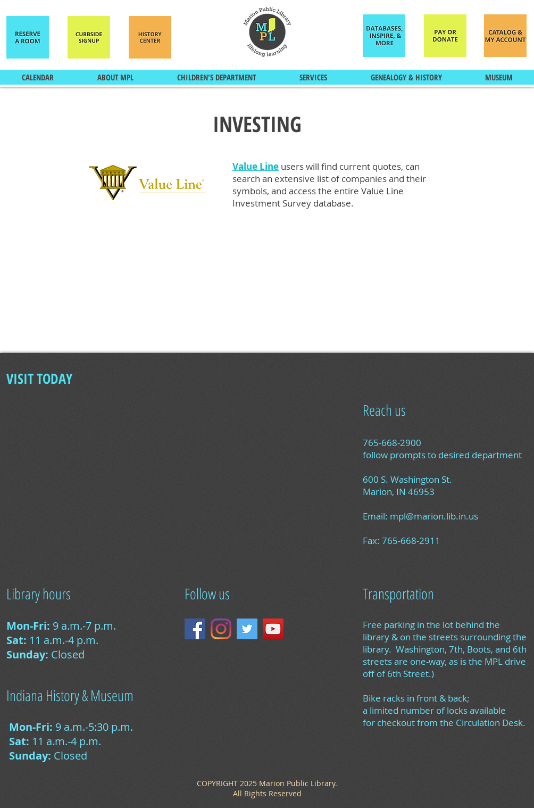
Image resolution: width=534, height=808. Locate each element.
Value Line (255, 166)
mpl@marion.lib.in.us (434, 516)
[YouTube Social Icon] (273, 629)
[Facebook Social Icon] (195, 629)
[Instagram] (221, 629)
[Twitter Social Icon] (247, 629)
